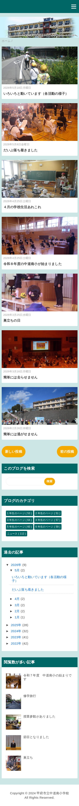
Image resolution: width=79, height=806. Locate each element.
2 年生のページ (44, 513)
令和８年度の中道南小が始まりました (32, 264)
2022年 (16, 643)
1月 (18, 617)
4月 (18, 599)
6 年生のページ (44, 526)
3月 (18, 605)
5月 (18, 570)
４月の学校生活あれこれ (22, 207)
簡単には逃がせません (20, 434)
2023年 (16, 637)
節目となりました (37, 737)
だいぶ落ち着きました (20, 150)
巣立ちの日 (12, 320)
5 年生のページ (16, 526)
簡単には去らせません (20, 377)
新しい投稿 (13, 451)
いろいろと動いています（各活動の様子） (36, 93)
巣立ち (28, 757)
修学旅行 (29, 696)
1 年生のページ (16, 513)
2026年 (16, 565)
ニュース (12, 533)
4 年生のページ (44, 520)
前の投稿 (67, 451)
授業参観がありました (39, 716)
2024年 (16, 631)
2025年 (16, 625)
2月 (18, 611)
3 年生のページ (16, 520)
